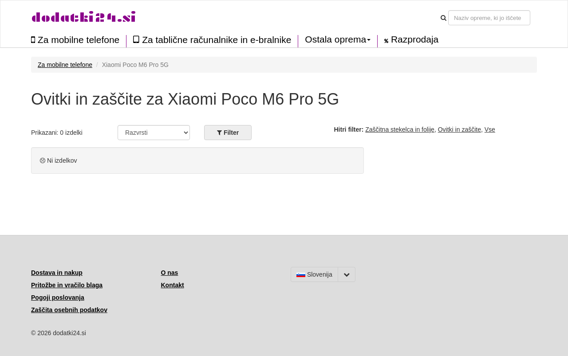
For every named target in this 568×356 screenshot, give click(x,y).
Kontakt (172, 285)
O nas (169, 272)
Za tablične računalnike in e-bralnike (212, 39)
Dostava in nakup (57, 272)
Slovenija (314, 274)
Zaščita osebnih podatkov (69, 309)
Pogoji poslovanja (57, 297)
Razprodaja (411, 39)
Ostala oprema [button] (338, 39)
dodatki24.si (83, 17)
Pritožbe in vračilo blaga (67, 285)
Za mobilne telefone (75, 39)
